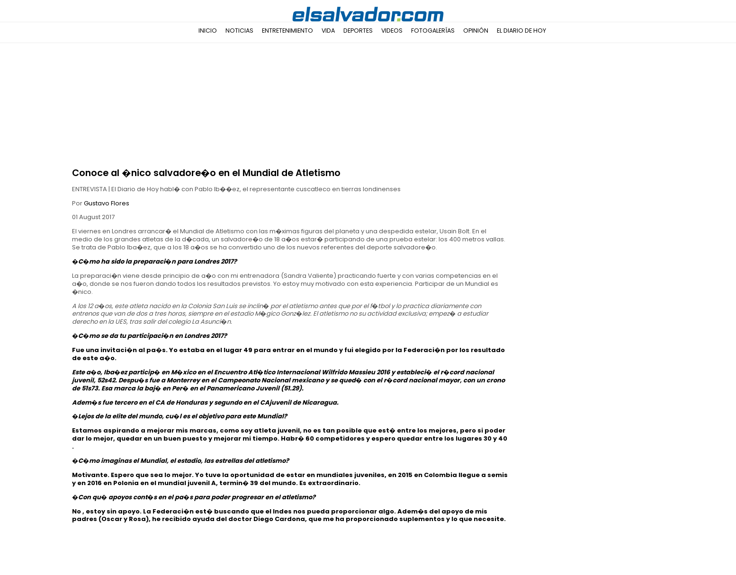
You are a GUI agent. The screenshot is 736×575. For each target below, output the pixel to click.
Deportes (358, 31)
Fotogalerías (433, 31)
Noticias (239, 31)
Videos (392, 31)
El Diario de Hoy (521, 31)
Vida (328, 31)
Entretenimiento (287, 31)
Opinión (475, 31)
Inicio (207, 31)
